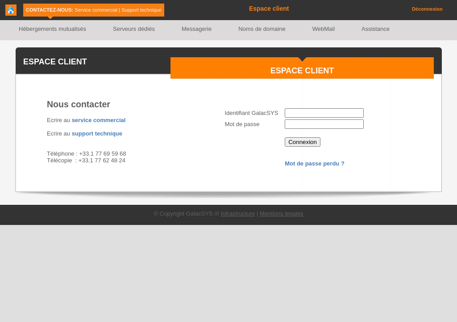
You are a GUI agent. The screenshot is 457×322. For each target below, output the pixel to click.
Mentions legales (281, 213)
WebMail (323, 28)
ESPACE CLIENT (55, 61)
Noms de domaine (262, 28)
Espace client (269, 8)
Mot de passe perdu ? (315, 163)
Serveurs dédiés (134, 28)
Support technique (141, 10)
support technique (97, 133)
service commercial (99, 120)
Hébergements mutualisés (52, 28)
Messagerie (197, 28)
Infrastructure (238, 213)
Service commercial (96, 10)
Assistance (375, 28)
